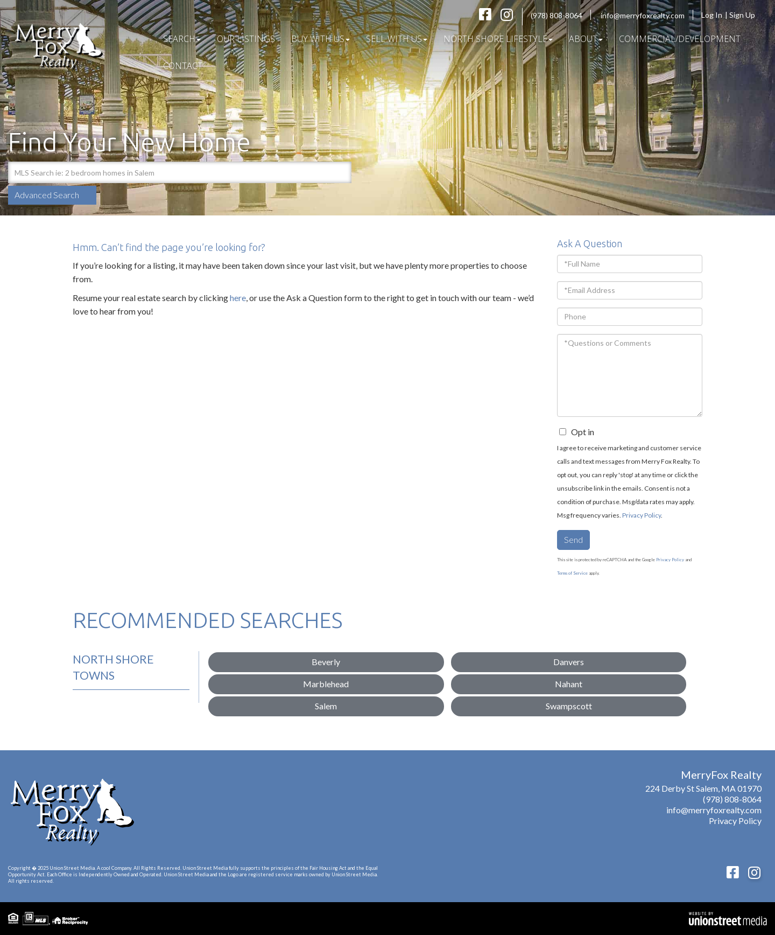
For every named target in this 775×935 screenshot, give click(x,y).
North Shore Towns (113, 667)
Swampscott (569, 706)
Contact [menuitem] (182, 66)
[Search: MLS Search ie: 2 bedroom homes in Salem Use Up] (168, 172)
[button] (340, 172)
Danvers (568, 662)
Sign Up (745, 14)
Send (573, 539)
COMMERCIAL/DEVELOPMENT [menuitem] (680, 39)
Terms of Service (572, 573)
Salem (326, 706)
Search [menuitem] (182, 39)
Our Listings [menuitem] (246, 39)
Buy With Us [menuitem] (320, 39)
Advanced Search (47, 195)
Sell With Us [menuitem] (396, 39)
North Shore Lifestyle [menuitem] (498, 39)
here (238, 297)
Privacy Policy (641, 515)
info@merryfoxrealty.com (643, 15)
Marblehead (326, 684)
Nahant (568, 684)
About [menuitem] (586, 39)
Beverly (326, 662)
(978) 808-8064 (556, 15)
